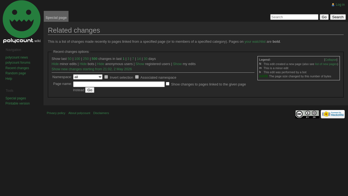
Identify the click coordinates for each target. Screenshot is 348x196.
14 (139, 59)
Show (140, 64)
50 (70, 59)
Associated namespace (158, 77)
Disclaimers (101, 113)
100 (77, 59)
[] (330, 59)
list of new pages (326, 64)
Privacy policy (56, 113)
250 (86, 59)
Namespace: (62, 77)
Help (8, 79)
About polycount (79, 113)
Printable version (17, 103)
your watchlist (255, 41)
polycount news (16, 57)
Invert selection (121, 77)
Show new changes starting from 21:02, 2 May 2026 (92, 69)
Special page (56, 18)
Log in (340, 5)
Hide (55, 64)
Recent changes (17, 68)
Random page (15, 73)
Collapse (330, 59)
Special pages (15, 98)
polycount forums (17, 63)
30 (145, 59)
